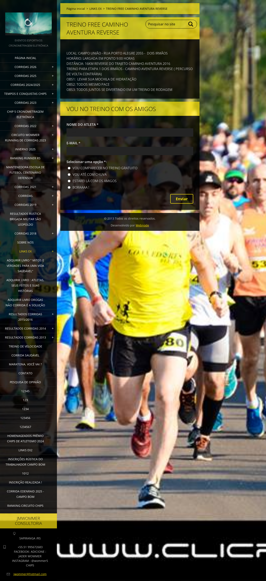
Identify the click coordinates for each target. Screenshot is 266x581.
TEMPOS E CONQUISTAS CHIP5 (25, 94)
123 (25, 400)
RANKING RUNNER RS (25, 158)
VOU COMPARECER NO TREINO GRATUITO (105, 168)
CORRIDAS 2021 (25, 187)
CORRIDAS (25, 196)
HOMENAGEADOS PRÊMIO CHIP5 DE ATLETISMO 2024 (25, 438)
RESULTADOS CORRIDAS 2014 (25, 328)
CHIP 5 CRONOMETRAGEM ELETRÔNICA (25, 114)
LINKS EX (25, 251)
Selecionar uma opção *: (86, 161)
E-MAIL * (73, 143)
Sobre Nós (25, 242)
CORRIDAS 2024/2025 (25, 85)
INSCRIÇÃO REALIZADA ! (25, 482)
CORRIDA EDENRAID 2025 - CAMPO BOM (25, 494)
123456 (25, 418)
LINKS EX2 (25, 450)
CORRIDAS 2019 (25, 205)
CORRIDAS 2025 (25, 76)
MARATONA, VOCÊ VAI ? (25, 364)
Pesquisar (191, 24)
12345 (25, 391)
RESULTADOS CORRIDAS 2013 (25, 337)
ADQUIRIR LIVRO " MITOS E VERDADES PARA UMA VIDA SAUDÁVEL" (25, 265)
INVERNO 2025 (25, 149)
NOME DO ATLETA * (82, 124)
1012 (25, 473)
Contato (25, 373)
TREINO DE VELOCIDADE (25, 346)
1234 (25, 409)
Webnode (142, 225)
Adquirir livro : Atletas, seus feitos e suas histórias (25, 285)
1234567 (25, 427)
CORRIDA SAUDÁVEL (25, 355)
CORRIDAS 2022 (25, 126)
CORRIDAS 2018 (25, 233)
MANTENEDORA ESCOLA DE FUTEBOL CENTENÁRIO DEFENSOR (25, 172)
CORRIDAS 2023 (25, 103)
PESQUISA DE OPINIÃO (25, 382)
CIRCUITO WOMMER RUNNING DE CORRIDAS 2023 (25, 137)
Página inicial (25, 58)
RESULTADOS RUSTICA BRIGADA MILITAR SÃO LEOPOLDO (25, 219)
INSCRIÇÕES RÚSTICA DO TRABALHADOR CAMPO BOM (25, 461)
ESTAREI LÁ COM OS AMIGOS (95, 181)
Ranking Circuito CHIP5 (25, 506)
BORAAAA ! (81, 187)
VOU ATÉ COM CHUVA (90, 174)
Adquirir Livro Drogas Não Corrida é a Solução (25, 302)
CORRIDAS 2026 (25, 67)
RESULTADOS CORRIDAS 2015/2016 (25, 316)
